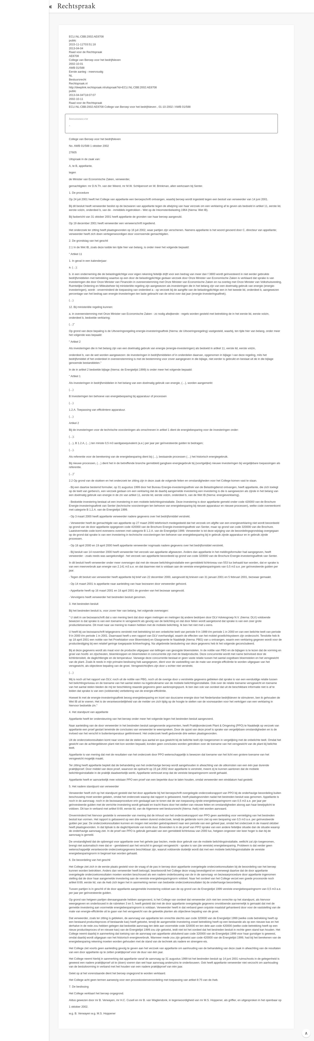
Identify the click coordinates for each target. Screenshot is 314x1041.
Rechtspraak (79, 6)
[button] (53, 6)
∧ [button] (306, 1033)
